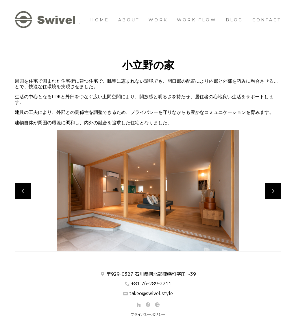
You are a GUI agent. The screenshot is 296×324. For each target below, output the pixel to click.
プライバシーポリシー (148, 314)
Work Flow (197, 20)
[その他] (157, 304)
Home (99, 20)
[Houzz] (139, 304)
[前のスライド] (23, 191)
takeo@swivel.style (151, 293)
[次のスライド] (273, 191)
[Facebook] (148, 304)
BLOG (234, 20)
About (128, 20)
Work (158, 20)
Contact (266, 20)
